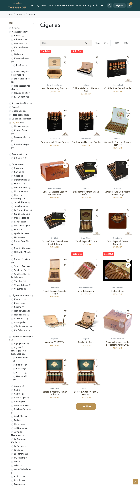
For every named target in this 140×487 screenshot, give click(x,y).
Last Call (20, 372)
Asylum (17, 386)
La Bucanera (20, 446)
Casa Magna (20, 397)
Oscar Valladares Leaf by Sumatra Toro (55, 193)
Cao (16, 390)
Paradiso (18, 480)
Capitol (17, 394)
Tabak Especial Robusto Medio (54, 292)
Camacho (18, 299)
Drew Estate (20, 405)
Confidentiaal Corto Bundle (117, 88)
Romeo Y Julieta (22, 259)
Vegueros (18, 289)
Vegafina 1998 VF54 (54, 342)
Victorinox (17, 111)
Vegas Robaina (21, 285)
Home (10, 14)
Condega (18, 401)
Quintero (18, 237)
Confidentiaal (20, 330)
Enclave (20, 368)
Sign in (119, 5)
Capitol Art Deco (86, 342)
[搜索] (86, 43)
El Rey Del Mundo (22, 252)
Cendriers (18, 43)
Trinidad (18, 281)
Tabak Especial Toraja (86, 241)
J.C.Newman (20, 428)
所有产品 (16, 28)
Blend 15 (20, 365)
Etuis (16, 54)
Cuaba (17, 176)
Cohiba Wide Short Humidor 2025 (86, 89)
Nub (16, 461)
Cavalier (18, 303)
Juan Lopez (19, 206)
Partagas (18, 221)
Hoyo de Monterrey (86, 291)
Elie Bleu (20, 65)
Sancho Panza (21, 266)
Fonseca (18, 183)
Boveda (17, 35)
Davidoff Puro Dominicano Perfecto (86, 193)
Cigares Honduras (20, 295)
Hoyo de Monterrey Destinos (54, 88)
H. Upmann (19, 191)
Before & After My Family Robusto (55, 393)
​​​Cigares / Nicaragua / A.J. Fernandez (18, 350)
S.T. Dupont (19, 97)
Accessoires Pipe (20, 103)
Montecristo (20, 218)
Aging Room (20, 343)
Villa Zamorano (21, 326)
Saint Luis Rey (20, 270)
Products (20, 14)
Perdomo (18, 484)
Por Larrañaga (21, 225)
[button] (109, 5)
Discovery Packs (22, 137)
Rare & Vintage (21, 144)
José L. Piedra (20, 202)
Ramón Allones (21, 248)
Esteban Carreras (22, 409)
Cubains (16, 164)
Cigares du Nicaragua (22, 336)
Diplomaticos (117, 291)
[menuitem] (64, 5)
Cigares (15, 122)
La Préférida (20, 454)
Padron (17, 476)
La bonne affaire (20, 118)
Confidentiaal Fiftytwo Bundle (86, 142)
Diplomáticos (20, 179)
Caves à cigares (21, 58)
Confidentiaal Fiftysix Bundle (54, 142)
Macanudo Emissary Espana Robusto (117, 143)
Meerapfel (19, 322)
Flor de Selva (20, 314)
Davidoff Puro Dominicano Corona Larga (117, 193)
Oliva (16, 465)
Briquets (18, 39)
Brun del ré (19, 158)
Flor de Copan (21, 311)
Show (97, 43)
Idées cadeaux (19, 115)
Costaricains (18, 154)
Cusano (17, 307)
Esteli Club (19, 416)
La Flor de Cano (21, 210)
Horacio (18, 424)
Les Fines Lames (22, 78)
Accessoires (18, 32)
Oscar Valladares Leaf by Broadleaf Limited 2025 (117, 343)
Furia (16, 420)
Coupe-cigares (21, 47)
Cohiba (17, 172)
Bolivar (17, 168)
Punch (17, 229)
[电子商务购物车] (129, 5)
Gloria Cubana (21, 214)
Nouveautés (20, 93)
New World (21, 376)
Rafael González (22, 241)
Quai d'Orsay (20, 233)
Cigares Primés (21, 130)
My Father (19, 457)
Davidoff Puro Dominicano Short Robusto (55, 242)
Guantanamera (21, 187)
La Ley (17, 450)
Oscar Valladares (22, 469)
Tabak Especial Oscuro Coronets (117, 242)
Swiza (15, 107)
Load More (86, 406)
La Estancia (19, 318)
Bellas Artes (22, 357)
